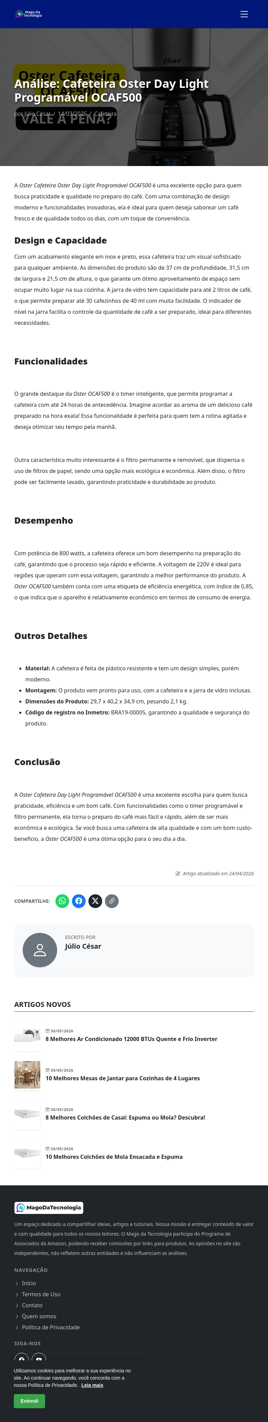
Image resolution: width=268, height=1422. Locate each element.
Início (25, 1283)
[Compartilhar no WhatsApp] (62, 901)
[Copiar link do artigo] (112, 901)
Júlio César (37, 113)
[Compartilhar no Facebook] (79, 901)
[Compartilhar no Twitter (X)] (95, 901)
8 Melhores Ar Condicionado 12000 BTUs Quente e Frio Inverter (131, 1039)
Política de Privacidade (47, 1327)
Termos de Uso (37, 1294)
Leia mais (92, 1385)
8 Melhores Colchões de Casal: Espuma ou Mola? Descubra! (125, 1117)
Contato (28, 1305)
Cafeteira (105, 113)
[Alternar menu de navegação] (244, 14)
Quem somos (35, 1316)
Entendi (29, 1401)
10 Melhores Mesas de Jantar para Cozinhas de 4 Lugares (123, 1078)
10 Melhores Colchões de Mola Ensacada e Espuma (114, 1157)
